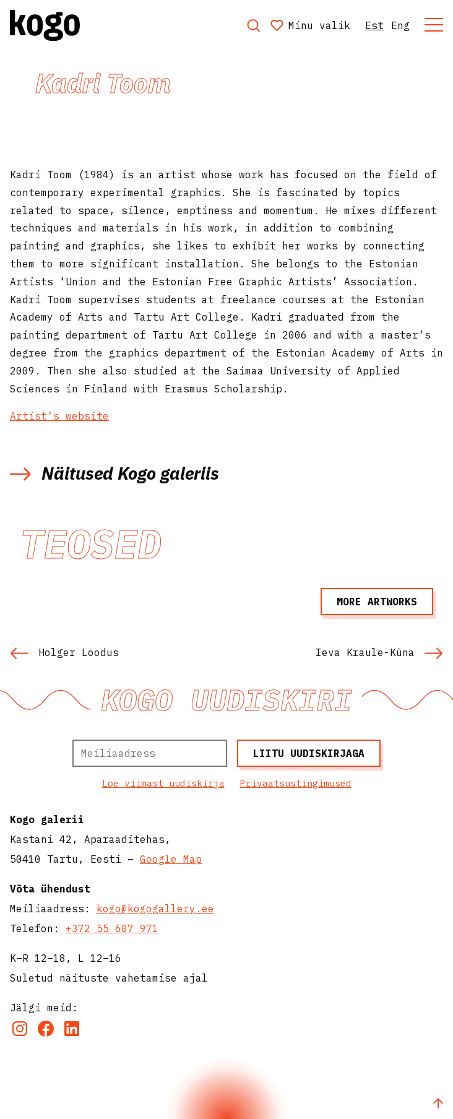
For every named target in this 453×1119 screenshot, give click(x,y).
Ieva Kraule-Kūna (379, 652)
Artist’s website (59, 416)
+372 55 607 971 (112, 928)
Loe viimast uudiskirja (163, 783)
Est (374, 25)
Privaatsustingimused (296, 783)
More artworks (377, 601)
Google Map (171, 859)
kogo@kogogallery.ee (155, 908)
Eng (400, 25)
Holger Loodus (64, 652)
